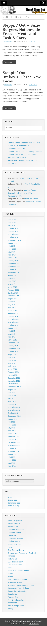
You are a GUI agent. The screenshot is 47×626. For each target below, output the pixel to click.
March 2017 (12, 287)
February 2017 (13, 290)
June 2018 (12, 249)
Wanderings (12, 603)
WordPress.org (13, 506)
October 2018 (13, 237)
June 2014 (12, 360)
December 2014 (14, 349)
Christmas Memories (16, 530)
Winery (10, 609)
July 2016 (11, 302)
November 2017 (14, 267)
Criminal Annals (14, 541)
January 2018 (13, 261)
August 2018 (13, 243)
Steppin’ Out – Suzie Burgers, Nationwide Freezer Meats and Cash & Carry (21, 31)
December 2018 (14, 234)
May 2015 (11, 334)
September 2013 (14, 387)
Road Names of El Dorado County (21, 585)
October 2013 (13, 384)
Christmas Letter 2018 (16, 149)
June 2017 (12, 281)
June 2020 (12, 223)
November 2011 (14, 445)
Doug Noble (8, 41)
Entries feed (12, 500)
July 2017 (11, 278)
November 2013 (14, 381)
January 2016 (13, 316)
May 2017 (11, 284)
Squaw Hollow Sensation (17, 591)
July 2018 (11, 246)
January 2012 (13, 439)
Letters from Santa (15, 565)
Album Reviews (14, 524)
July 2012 (11, 422)
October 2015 (13, 325)
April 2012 (12, 431)
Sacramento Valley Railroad (18, 588)
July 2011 (11, 457)
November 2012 (14, 410)
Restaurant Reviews (15, 582)
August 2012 (13, 419)
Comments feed (14, 503)
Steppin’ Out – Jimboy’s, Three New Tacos (21, 76)
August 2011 (13, 454)
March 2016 (12, 311)
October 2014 (13, 352)
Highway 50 (12, 559)
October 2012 (13, 413)
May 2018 (11, 252)
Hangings (11, 556)
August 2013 (13, 390)
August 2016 (13, 299)
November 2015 (14, 322)
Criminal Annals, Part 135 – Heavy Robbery (24, 152)
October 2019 (13, 228)
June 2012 (12, 425)
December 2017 (14, 264)
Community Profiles (15, 538)
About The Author (31, 199)
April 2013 (12, 401)
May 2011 (11, 463)
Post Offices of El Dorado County (20, 579)
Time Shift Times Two (16, 600)
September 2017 (14, 272)
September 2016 (14, 296)
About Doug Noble (15, 521)
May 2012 (11, 428)
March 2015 (12, 340)
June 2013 (12, 396)
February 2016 (13, 313)
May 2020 (11, 225)
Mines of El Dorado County (18, 571)
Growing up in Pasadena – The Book (22, 553)
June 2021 (12, 220)
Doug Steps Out (22, 621)
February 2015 (13, 343)
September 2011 (14, 451)
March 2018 (12, 258)
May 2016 (11, 305)
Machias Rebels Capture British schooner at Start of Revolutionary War (22, 193)
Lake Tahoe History (15, 562)
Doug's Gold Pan (14, 544)
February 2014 (13, 372)
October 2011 (13, 448)
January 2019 (13, 231)
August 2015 (13, 328)
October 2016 (13, 293)
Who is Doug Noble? (16, 606)
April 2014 (12, 366)
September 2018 (14, 240)
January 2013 (13, 404)
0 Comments (33, 41)
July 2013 (11, 393)
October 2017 (13, 270)
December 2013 (14, 378)
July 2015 (11, 331)
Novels (10, 574)
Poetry (10, 576)
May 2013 (11, 398)
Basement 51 (13, 527)
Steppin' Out (12, 594)
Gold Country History (16, 550)
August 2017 (13, 275)
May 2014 (11, 363)
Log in (10, 497)
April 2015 (12, 337)
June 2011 (12, 460)
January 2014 (13, 375)
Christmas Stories (14, 532)
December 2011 (14, 442)
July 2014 (11, 357)
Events (10, 547)
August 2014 (13, 354)
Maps (10, 568)
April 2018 (12, 255)
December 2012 (14, 407)
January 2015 (13, 346)
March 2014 (12, 369)
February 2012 (13, 437)
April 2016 (12, 308)
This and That (13, 597)
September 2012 (14, 416)
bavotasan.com (34, 624)
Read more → (9, 62)
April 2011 (12, 466)
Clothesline (12, 535)
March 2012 (12, 434)
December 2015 (14, 319)
